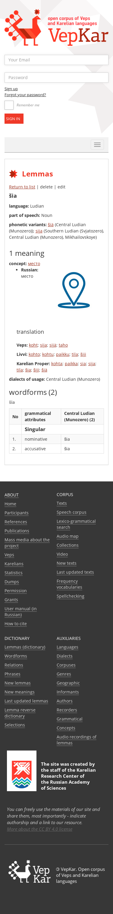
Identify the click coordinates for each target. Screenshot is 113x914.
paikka (71, 363)
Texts (62, 503)
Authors (65, 701)
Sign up (11, 88)
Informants (68, 692)
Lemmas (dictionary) (25, 647)
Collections (68, 545)
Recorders (67, 710)
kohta (56, 363)
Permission (16, 590)
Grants (11, 599)
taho (63, 345)
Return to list (22, 187)
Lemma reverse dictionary (20, 713)
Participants (17, 513)
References (16, 522)
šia (28, 370)
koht (33, 345)
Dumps (12, 581)
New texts (67, 563)
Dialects (65, 656)
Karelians (14, 563)
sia (83, 363)
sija (39, 231)
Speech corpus (71, 512)
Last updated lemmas (26, 701)
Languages (67, 647)
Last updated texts (75, 572)
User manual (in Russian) (21, 611)
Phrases (12, 674)
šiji (83, 354)
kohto (34, 354)
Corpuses (66, 665)
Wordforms (16, 656)
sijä (52, 345)
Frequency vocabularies (69, 584)
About (12, 495)
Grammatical (70, 719)
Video (62, 554)
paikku (62, 354)
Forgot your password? (25, 94)
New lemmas (18, 683)
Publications (17, 531)
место (34, 263)
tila (75, 354)
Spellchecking (70, 596)
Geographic (68, 683)
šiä (51, 224)
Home (10, 504)
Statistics (14, 572)
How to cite (16, 623)
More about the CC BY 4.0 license (39, 829)
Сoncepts (66, 728)
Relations (14, 665)
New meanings (20, 692)
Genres (64, 674)
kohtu (48, 354)
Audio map (68, 536)
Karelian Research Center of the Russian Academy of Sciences (68, 779)
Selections (15, 725)
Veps (9, 555)
